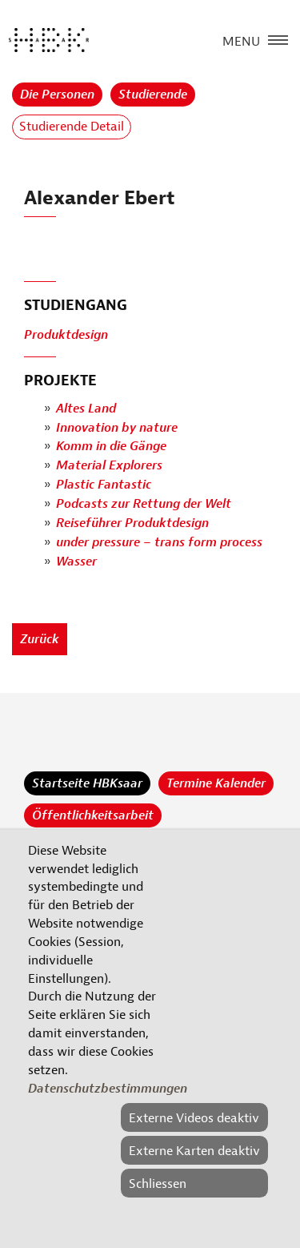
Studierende (152, 95)
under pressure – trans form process (159, 543)
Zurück (39, 639)
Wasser (76, 562)
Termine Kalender (216, 783)
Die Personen (57, 95)
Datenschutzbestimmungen (107, 1089)
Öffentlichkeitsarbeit (93, 815)
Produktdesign (66, 335)
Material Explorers (109, 466)
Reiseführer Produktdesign (132, 524)
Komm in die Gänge (111, 447)
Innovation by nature (117, 428)
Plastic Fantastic (103, 485)
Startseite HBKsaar (87, 783)
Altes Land (86, 409)
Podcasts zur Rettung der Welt (143, 505)
